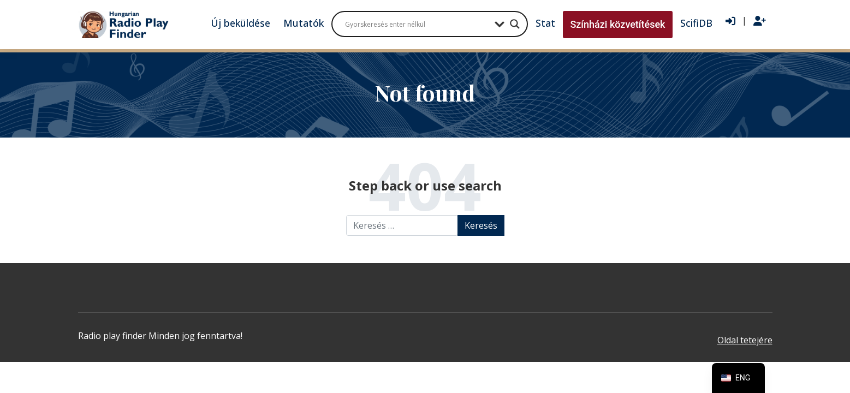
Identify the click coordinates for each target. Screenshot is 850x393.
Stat (545, 22)
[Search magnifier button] (514, 24)
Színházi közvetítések (617, 24)
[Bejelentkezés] (730, 21)
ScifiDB (696, 22)
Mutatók (303, 22)
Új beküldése (240, 22)
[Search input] (417, 24)
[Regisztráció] (759, 21)
